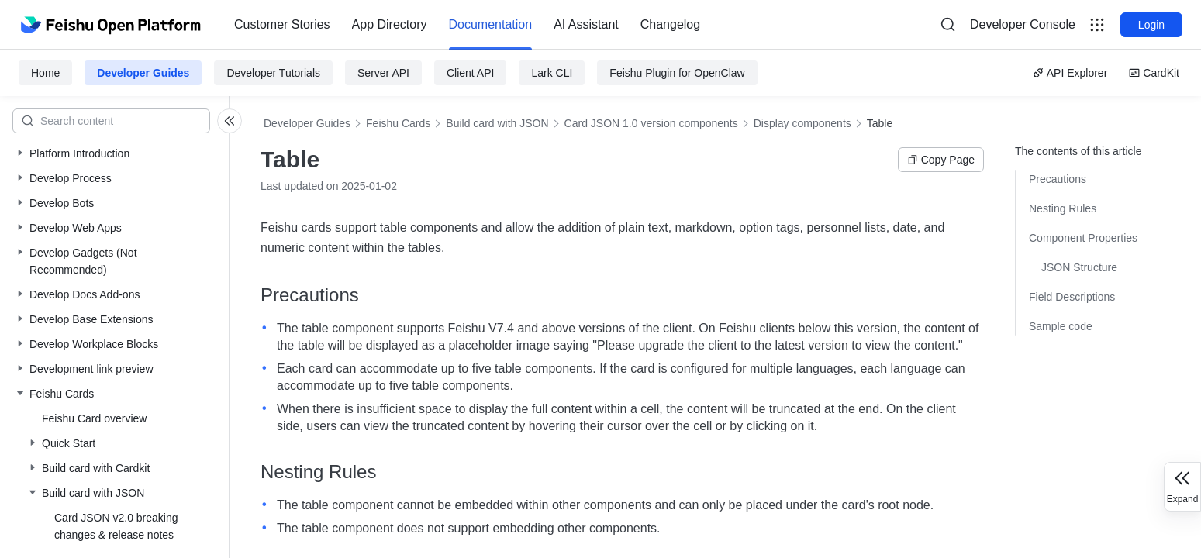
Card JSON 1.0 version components (651, 123)
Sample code (1060, 326)
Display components (802, 123)
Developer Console (1022, 24)
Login (1151, 25)
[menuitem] (282, 25)
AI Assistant (586, 24)
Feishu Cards (398, 123)
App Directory (389, 24)
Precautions (1057, 179)
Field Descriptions (1072, 297)
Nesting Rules (1062, 208)
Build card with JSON (497, 123)
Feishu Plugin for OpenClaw (676, 73)
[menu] (467, 25)
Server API (383, 73)
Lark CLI (551, 73)
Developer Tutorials (273, 73)
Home (45, 73)
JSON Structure (1079, 267)
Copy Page (941, 159)
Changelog (670, 24)
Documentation (491, 24)
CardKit (1154, 73)
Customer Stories (282, 24)
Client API (470, 73)
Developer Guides (143, 73)
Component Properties (1083, 238)
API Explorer (1070, 73)
